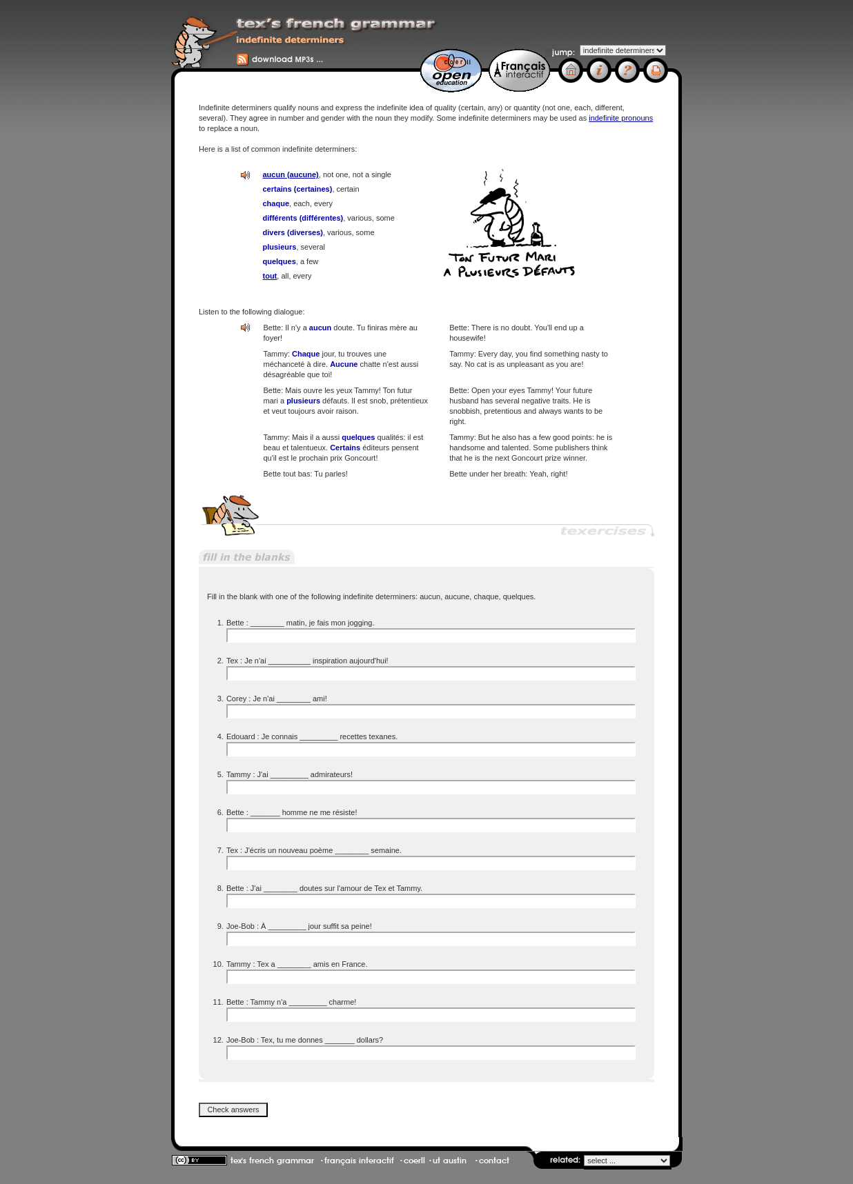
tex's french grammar (272, 1160)
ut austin (450, 1160)
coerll (414, 1160)
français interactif (359, 1160)
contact (494, 1160)
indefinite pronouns (621, 118)
